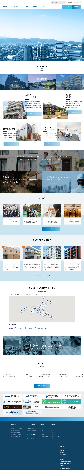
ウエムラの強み (14, 7)
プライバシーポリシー (65, 456)
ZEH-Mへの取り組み (31, 431)
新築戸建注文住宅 (15, 433)
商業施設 (41, 433)
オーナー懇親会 (30, 438)
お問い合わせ (77, 3)
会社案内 (42, 7)
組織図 (52, 433)
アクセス (53, 441)
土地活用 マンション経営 (16, 429)
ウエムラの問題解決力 (32, 429)
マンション (42, 429)
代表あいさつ (54, 435)
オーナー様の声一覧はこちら (42, 276)
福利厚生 (53, 443)
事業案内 (5, 7)
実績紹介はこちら (42, 386)
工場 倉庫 (42, 435)
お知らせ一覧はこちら (51, 229)
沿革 (52, 439)
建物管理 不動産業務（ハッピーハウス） (16, 438)
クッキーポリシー (64, 458)
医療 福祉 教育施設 (44, 437)
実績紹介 (35, 7)
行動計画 (62, 460)
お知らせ (66, 7)
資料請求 (69, 3)
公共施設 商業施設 (15, 431)
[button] (39, 60)
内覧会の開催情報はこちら (31, 229)
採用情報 (76, 7)
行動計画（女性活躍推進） (66, 462)
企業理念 (53, 429)
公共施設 (41, 431)
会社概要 (53, 431)
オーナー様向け (25, 7)
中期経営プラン (55, 437)
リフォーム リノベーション (17, 435)
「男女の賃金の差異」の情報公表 (65, 465)
